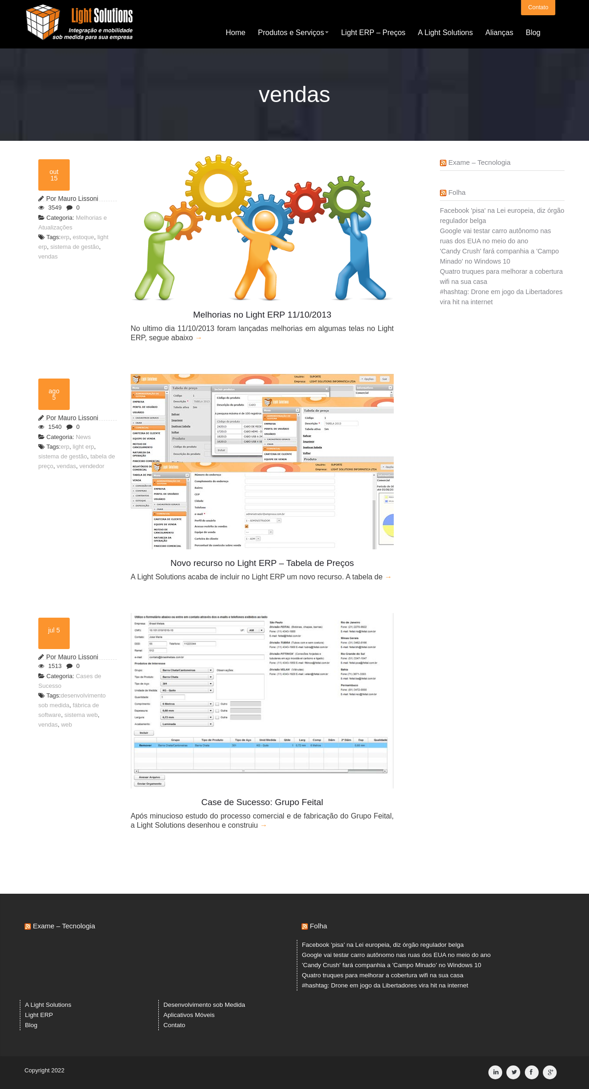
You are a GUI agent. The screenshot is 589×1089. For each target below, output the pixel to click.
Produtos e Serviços (293, 32)
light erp (83, 446)
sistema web (80, 714)
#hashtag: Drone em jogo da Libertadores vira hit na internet (385, 985)
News (83, 436)
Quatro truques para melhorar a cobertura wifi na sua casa (382, 975)
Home (236, 32)
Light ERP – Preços (373, 32)
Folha (457, 192)
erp (64, 237)
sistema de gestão (74, 246)
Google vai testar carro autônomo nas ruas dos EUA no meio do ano (396, 954)
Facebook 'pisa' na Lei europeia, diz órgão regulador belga (382, 944)
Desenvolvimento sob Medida (204, 1004)
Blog (533, 32)
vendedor (91, 466)
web (66, 724)
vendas (48, 256)
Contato (538, 7)
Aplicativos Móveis (189, 1014)
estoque (83, 237)
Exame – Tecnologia (479, 162)
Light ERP (39, 1014)
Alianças (499, 32)
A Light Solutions (445, 32)
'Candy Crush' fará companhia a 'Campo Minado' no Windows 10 (391, 965)
